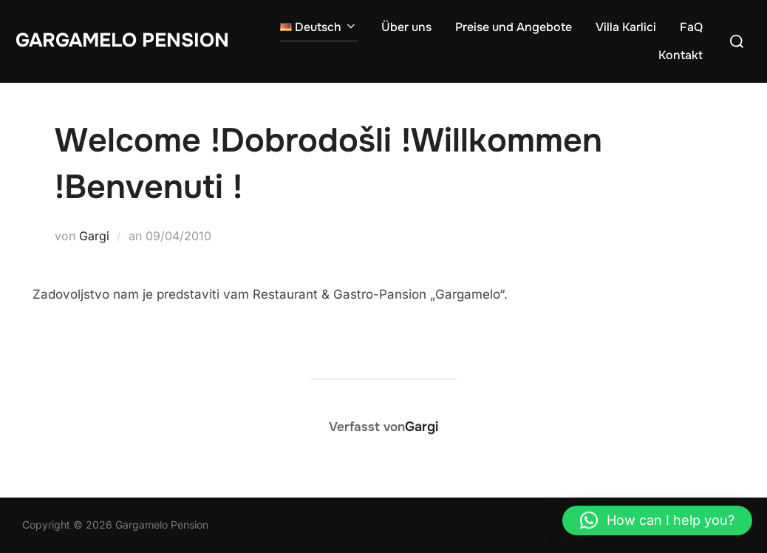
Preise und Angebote (513, 27)
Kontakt (680, 55)
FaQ (691, 27)
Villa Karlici (626, 27)
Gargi (94, 235)
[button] (657, 520)
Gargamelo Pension (122, 40)
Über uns (406, 27)
